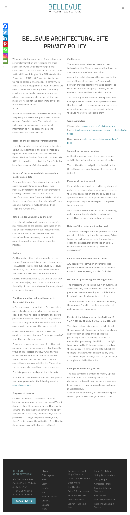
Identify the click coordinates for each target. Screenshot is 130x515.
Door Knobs (74, 482)
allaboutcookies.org (22, 385)
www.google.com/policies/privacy (98, 126)
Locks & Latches (102, 471)
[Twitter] (5, 32)
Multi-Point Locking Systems (104, 505)
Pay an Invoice (24, 500)
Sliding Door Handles (104, 475)
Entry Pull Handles (77, 495)
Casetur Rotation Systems (102, 489)
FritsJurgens (48, 475)
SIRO (44, 509)
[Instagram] (5, 55)
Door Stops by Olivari (104, 499)
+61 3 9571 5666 (23, 490)
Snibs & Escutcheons (78, 491)
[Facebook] (5, 26)
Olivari (45, 471)
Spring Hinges (101, 479)
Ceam (44, 483)
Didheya (46, 500)
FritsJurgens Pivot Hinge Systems (77, 472)
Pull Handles (74, 486)
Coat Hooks (100, 495)
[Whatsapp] (5, 50)
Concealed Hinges (103, 483)
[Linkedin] (5, 38)
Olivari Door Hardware (79, 478)
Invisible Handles (76, 499)
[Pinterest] (5, 44)
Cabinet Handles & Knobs (77, 505)
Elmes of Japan (49, 496)
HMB (44, 479)
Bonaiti (45, 504)
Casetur (45, 487)
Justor (45, 492)
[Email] (5, 61)
